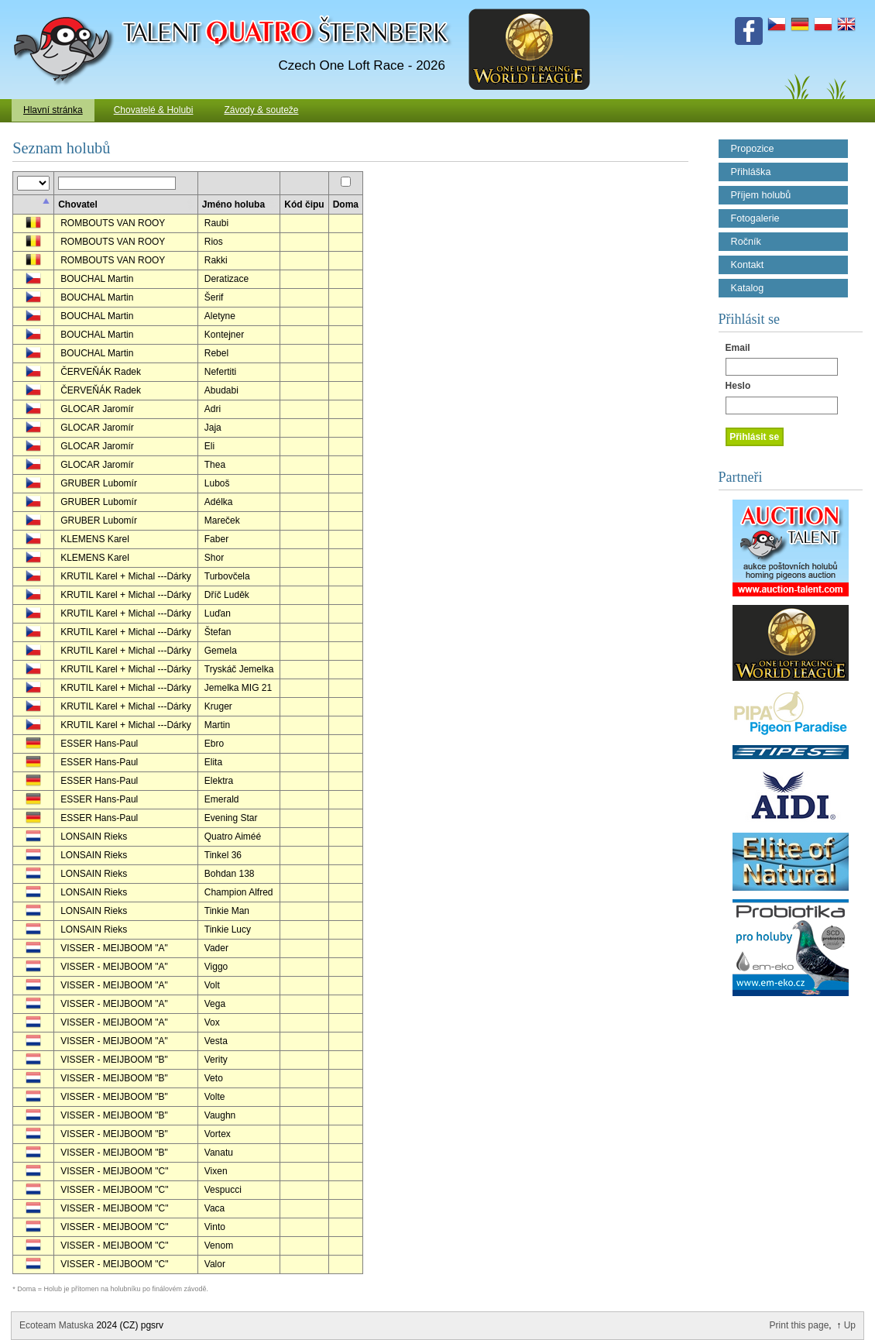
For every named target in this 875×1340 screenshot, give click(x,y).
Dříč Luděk (226, 594)
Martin (217, 725)
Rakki (216, 260)
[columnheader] (32, 205)
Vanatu (218, 1152)
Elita (213, 762)
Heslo (738, 385)
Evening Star (231, 818)
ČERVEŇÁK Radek (100, 371)
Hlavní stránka (53, 110)
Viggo (216, 966)
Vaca (214, 1208)
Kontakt (747, 264)
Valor (214, 1264)
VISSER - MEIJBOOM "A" (114, 948)
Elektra (218, 780)
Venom (218, 1245)
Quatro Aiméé (232, 836)
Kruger (218, 706)
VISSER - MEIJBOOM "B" (114, 1059)
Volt (212, 985)
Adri (212, 409)
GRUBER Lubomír (98, 483)
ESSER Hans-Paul (99, 743)
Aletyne (219, 316)
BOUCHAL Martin (96, 278)
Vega (214, 1003)
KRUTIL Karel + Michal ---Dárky (125, 576)
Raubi (216, 223)
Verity (216, 1059)
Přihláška (751, 172)
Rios (213, 241)
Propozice (752, 148)
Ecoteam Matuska (56, 1325)
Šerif (214, 297)
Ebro (214, 743)
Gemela (220, 650)
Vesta (216, 1041)
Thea (214, 464)
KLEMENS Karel (94, 539)
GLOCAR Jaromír (97, 409)
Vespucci (223, 1189)
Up (850, 1325)
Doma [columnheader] (346, 204)
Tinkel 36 (223, 855)
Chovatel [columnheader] (78, 204)
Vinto (214, 1226)
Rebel (216, 353)
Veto (213, 1078)
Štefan (218, 632)
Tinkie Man (226, 910)
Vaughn (219, 1115)
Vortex (217, 1134)
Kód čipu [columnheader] (304, 204)
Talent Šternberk (66, 7)
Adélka (218, 501)
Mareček (222, 520)
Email (738, 347)
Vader (216, 948)
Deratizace (226, 278)
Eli (209, 446)
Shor (214, 557)
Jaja (212, 427)
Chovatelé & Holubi (154, 110)
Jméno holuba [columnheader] (233, 204)
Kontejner (224, 334)
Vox (212, 1022)
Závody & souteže (261, 110)
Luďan (217, 613)
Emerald (221, 799)
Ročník (746, 241)
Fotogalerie (755, 218)
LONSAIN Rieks (93, 836)
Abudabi (221, 390)
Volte (214, 1096)
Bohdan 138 (229, 873)
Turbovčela (227, 576)
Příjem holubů (761, 195)
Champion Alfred (238, 892)
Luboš (217, 483)
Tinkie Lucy (227, 929)
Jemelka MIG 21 (238, 687)
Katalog (747, 288)
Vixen (216, 1171)
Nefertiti (220, 371)
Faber (216, 539)
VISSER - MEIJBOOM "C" (114, 1171)
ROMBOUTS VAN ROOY (112, 223)
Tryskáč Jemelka (239, 669)
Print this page (799, 1325)
